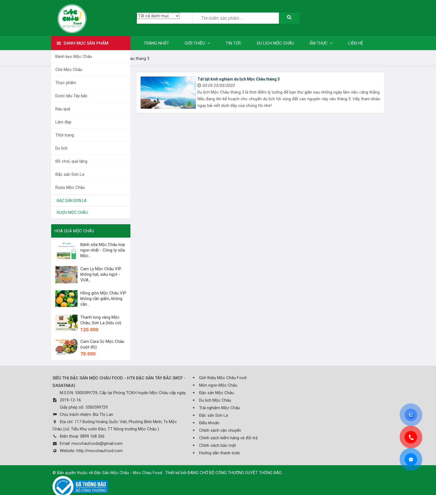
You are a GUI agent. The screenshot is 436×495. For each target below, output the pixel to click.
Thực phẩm (65, 82)
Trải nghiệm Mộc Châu (219, 407)
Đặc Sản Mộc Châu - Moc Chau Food (128, 472)
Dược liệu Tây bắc (71, 95)
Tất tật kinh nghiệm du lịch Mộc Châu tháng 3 (238, 79)
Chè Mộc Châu (68, 69)
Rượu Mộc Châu (70, 187)
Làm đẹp (63, 122)
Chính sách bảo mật (217, 445)
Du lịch (61, 148)
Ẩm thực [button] (321, 43)
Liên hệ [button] (355, 43)
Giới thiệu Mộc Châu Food (222, 377)
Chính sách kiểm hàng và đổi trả (228, 437)
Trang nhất (156, 43)
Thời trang (64, 135)
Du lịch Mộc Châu (215, 400)
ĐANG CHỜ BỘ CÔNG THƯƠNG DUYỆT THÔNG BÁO (234, 472)
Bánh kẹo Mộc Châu (73, 56)
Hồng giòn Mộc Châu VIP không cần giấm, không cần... (103, 299)
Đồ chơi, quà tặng (71, 161)
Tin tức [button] (233, 43)
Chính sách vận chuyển (220, 430)
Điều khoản (209, 422)
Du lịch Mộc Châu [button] (275, 43)
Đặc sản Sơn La (69, 174)
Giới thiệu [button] (197, 43)
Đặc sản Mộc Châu (216, 392)
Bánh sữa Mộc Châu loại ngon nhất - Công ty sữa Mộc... (102, 250)
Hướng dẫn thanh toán (219, 452)
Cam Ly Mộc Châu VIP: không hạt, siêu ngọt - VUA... (101, 274)
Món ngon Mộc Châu (218, 385)
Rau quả (62, 108)
